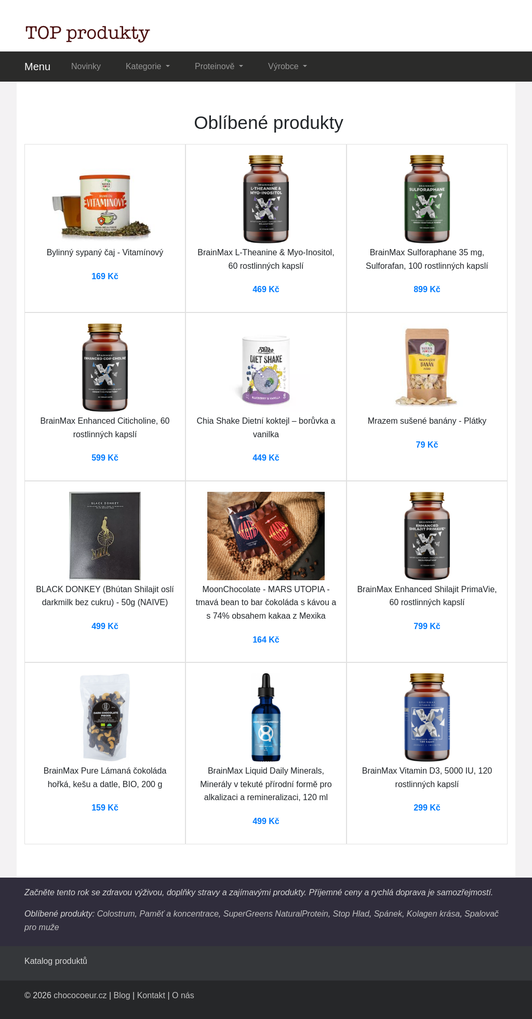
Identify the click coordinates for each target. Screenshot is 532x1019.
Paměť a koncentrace (178, 913)
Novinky (86, 66)
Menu (37, 66)
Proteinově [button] (216, 66)
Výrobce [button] (284, 66)
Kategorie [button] (145, 66)
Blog (122, 995)
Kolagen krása (433, 913)
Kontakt (151, 995)
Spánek (388, 913)
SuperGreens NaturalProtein (275, 913)
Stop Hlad (351, 913)
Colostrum (116, 913)
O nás (183, 995)
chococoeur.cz (80, 995)
